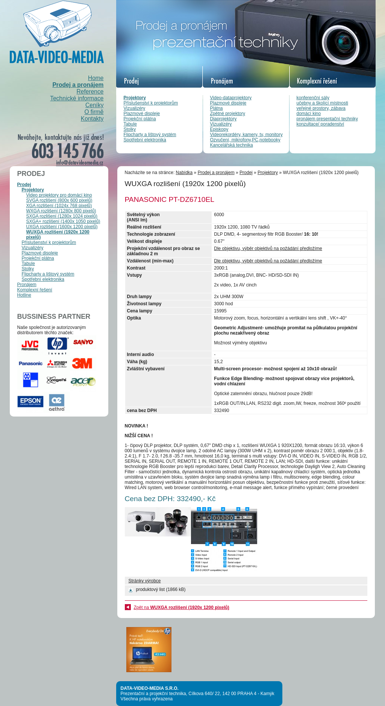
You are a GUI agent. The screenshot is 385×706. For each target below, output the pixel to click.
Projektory (135, 97)
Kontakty (92, 118)
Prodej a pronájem (77, 85)
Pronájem (26, 284)
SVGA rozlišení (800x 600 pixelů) (59, 200)
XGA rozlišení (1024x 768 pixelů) (59, 205)
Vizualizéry (135, 108)
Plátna (216, 108)
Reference (90, 91)
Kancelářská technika (231, 145)
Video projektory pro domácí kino (59, 195)
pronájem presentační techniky (327, 118)
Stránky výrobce (145, 580)
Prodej (24, 184)
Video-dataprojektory (231, 97)
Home (96, 78)
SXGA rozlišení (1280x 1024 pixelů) (61, 216)
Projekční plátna (140, 118)
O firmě (93, 112)
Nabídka (184, 172)
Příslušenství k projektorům (151, 103)
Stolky (130, 129)
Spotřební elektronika (145, 139)
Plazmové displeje (142, 113)
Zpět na (181, 607)
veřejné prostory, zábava (321, 108)
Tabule (130, 124)
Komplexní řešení (34, 289)
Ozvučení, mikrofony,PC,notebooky (245, 139)
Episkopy (219, 129)
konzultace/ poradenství (320, 124)
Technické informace (76, 98)
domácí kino (309, 113)
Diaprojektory (223, 118)
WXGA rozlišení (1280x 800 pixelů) (61, 211)
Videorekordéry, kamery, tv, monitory (246, 134)
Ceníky (94, 105)
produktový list (150, 589)
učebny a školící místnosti (322, 103)
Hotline (24, 295)
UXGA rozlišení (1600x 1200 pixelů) (62, 226)
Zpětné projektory (227, 113)
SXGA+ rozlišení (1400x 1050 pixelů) (63, 221)
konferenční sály (313, 97)
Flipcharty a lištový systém (150, 134)
